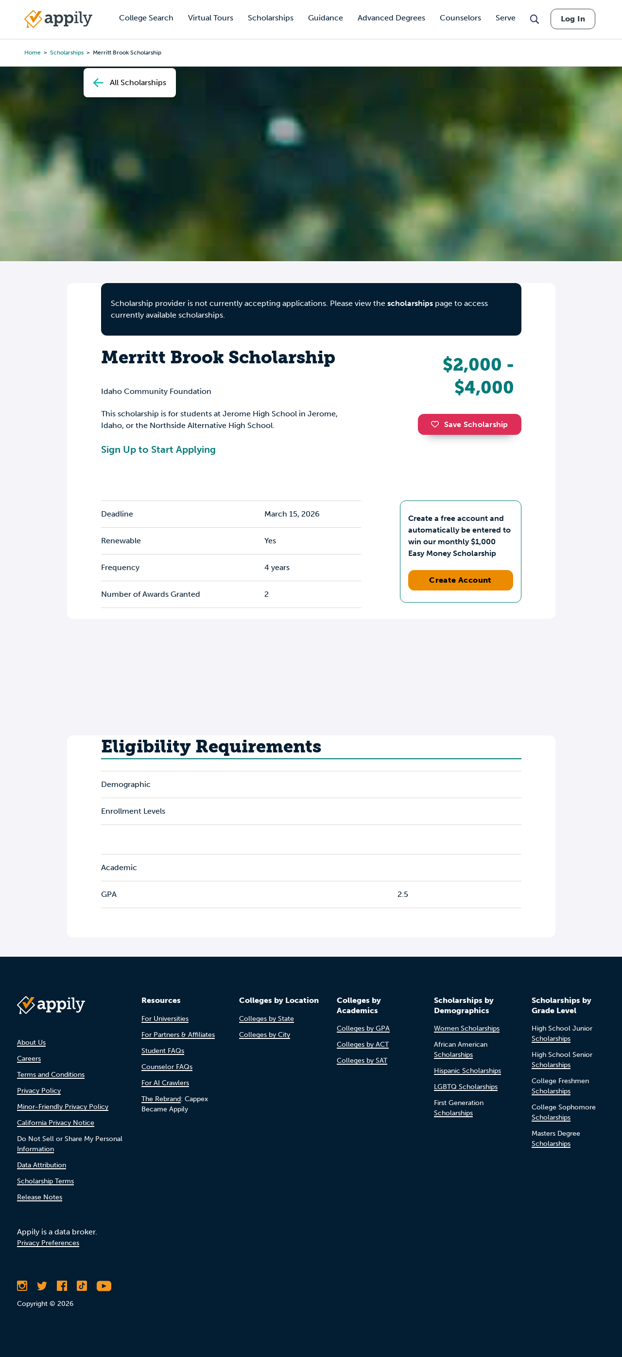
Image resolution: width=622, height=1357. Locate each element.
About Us (31, 1042)
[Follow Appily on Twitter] (42, 1286)
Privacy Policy (39, 1091)
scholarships (410, 303)
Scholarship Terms (45, 1181)
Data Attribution (41, 1165)
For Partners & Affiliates (178, 1035)
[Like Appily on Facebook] (62, 1286)
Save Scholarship (469, 424)
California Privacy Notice (55, 1123)
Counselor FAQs (166, 1067)
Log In (573, 18)
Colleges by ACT (363, 1044)
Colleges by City (264, 1035)
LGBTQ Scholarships (466, 1087)
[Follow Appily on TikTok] (82, 1286)
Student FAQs (162, 1051)
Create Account (460, 580)
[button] (437, 424)
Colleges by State (266, 1019)
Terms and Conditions (51, 1075)
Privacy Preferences (48, 1243)
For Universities (165, 1019)
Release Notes (39, 1197)
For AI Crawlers (165, 1083)
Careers (29, 1058)
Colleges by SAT (362, 1060)
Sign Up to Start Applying (158, 449)
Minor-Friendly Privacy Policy (62, 1107)
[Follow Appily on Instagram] (22, 1286)
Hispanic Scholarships (467, 1071)
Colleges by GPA (363, 1028)
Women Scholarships (467, 1028)
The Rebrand (161, 1099)
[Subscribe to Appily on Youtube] (104, 1286)
